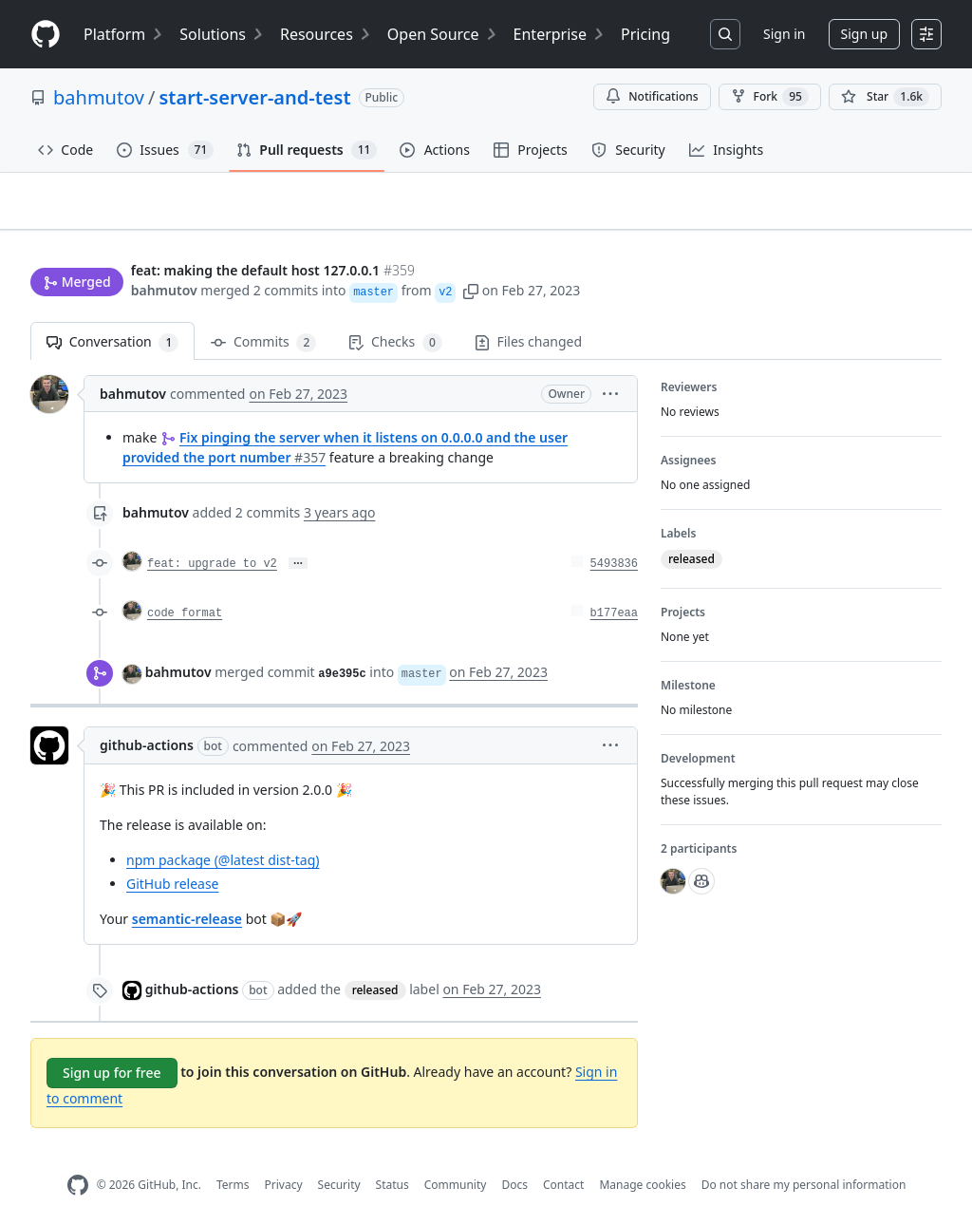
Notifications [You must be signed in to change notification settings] (652, 96)
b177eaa (614, 584)
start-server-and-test (254, 97)
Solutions (222, 34)
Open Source (442, 34)
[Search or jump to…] (725, 34)
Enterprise (560, 34)
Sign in (784, 34)
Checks (394, 313)
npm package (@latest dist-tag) (222, 830)
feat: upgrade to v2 (212, 534)
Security (339, 1155)
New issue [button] (882, 214)
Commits (263, 313)
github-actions (147, 716)
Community (455, 1155)
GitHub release (172, 854)
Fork (770, 96)
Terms (233, 1155)
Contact (563, 1155)
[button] (470, 254)
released (375, 960)
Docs (514, 1155)
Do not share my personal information (804, 1155)
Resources (326, 34)
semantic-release (187, 889)
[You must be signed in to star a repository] (885, 97)
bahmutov (98, 97)
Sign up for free (112, 1043)
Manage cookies (642, 1155)
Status (392, 1155)
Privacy (284, 1155)
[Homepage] (45, 34)
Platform (124, 34)
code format (184, 584)
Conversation (112, 313)
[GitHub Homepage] (77, 1156)
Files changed (528, 312)
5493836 (614, 534)
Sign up (864, 34)
